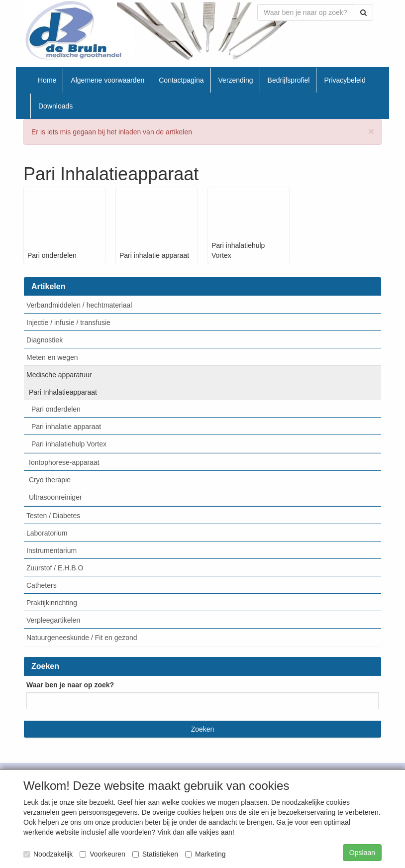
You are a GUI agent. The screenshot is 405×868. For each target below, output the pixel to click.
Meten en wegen (52, 357)
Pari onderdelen (56, 409)
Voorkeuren (102, 854)
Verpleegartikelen (53, 620)
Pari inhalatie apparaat (66, 427)
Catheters (41, 585)
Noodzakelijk (48, 854)
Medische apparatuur (59, 375)
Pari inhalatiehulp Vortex (68, 444)
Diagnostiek (44, 340)
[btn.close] (371, 131)
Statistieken (155, 854)
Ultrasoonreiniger (55, 497)
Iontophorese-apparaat (64, 462)
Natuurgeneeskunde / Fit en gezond (81, 638)
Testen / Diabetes (53, 516)
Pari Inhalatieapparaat (63, 392)
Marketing (205, 854)
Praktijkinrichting (51, 603)
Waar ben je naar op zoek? (70, 685)
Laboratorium (47, 533)
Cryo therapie (50, 480)
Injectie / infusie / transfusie (68, 322)
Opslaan (362, 853)
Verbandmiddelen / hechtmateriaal (79, 305)
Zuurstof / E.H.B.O (54, 568)
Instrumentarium (51, 550)
